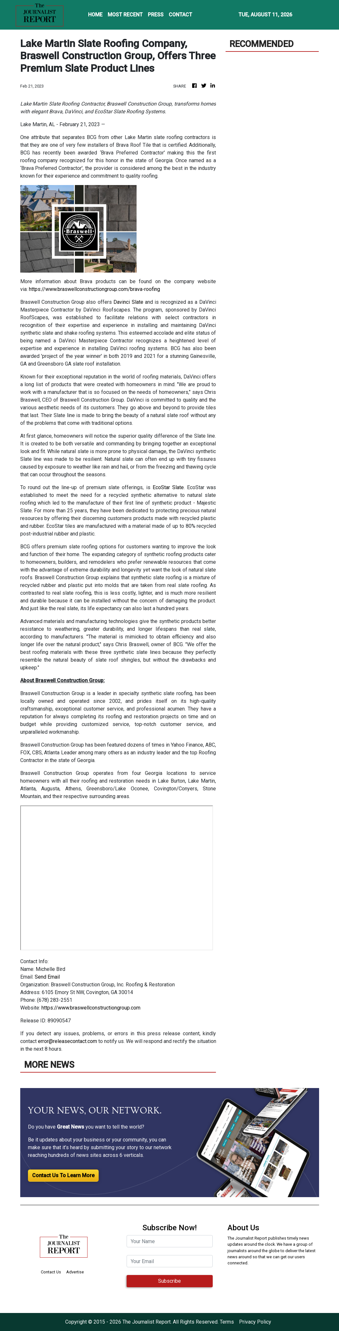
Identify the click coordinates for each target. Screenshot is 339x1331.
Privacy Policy (255, 1322)
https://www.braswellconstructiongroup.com (90, 1008)
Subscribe (169, 1281)
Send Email (47, 977)
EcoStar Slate (168, 487)
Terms (227, 1322)
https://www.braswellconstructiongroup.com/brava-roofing (94, 289)
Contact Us (51, 1272)
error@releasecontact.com (67, 1041)
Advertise (75, 1272)
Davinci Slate (128, 302)
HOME (95, 15)
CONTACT (180, 15)
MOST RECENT (125, 15)
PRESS (156, 15)
